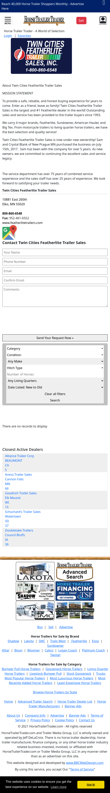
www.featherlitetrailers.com (22, 223)
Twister (55, 655)
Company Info (35, 715)
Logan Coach (67, 650)
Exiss (95, 641)
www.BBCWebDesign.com (85, 763)
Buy (40, 627)
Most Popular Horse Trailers (25, 678)
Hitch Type (14, 368)
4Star (5, 650)
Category (13, 348)
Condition (14, 355)
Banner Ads (73, 706)
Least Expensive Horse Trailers (79, 683)
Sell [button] (81, 20)
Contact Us (87, 720)
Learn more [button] (59, 787)
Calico (49, 650)
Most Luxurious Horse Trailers (71, 678)
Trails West (58, 641)
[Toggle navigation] (8, 20)
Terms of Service (82, 769)
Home (8, 701)
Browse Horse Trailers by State (55, 692)
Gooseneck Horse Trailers (63, 669)
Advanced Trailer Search (35, 701)
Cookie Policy (64, 720)
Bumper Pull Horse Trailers (21, 669)
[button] (102, 20)
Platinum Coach (93, 650)
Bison (18, 650)
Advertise (66, 627)
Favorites (24, 36)
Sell (50, 627)
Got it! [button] (91, 784)
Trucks (100, 673)
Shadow (13, 641)
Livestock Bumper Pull (46, 673)
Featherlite (79, 641)
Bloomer (33, 650)
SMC (42, 641)
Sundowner (55, 646)
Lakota (29, 641)
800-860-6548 (12, 213)
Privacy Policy (40, 720)
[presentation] (55, 322)
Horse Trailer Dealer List (75, 701)
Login (8, 36)
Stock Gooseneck (79, 673)
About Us (13, 715)
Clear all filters (55, 394)
